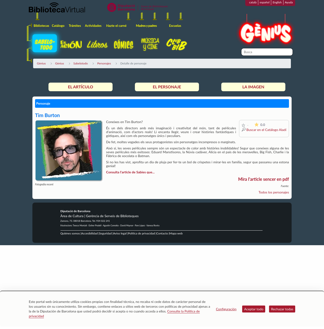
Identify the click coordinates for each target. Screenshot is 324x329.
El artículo (80, 86)
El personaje (167, 86)
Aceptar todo (253, 309)
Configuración (226, 309)
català (253, 2)
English (277, 2)
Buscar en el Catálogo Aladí (266, 130)
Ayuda (289, 2)
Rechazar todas (282, 309)
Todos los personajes (273, 192)
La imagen (253, 86)
